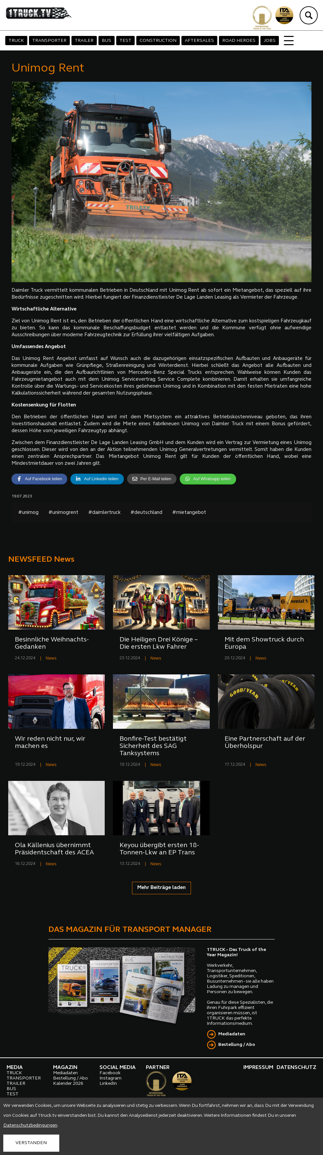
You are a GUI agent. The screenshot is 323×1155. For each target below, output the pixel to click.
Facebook (110, 1073)
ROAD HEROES (239, 40)
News (51, 658)
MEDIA (15, 1067)
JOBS (270, 40)
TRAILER (84, 40)
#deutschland (146, 512)
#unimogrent (63, 512)
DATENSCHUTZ (296, 1067)
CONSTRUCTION (158, 40)
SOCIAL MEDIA (117, 1067)
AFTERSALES (199, 40)
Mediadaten (231, 1034)
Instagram (110, 1078)
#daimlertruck (104, 512)
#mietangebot (189, 512)
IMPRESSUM (258, 1067)
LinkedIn (108, 1083)
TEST (125, 40)
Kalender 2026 (68, 1083)
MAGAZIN (65, 1067)
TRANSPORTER (49, 40)
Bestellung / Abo (236, 1044)
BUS (106, 40)
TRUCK (16, 40)
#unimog (28, 512)
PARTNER (158, 1067)
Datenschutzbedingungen (30, 1125)
